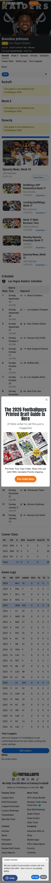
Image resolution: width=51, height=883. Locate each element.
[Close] (46, 859)
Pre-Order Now (25, 479)
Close (43, 877)
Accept (35, 877)
